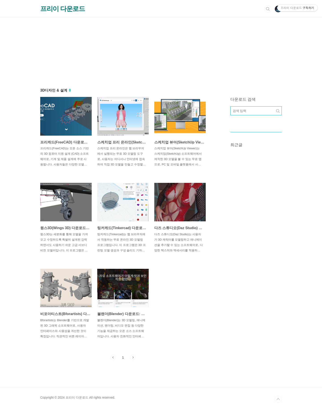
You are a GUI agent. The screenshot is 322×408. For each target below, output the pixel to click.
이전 (113, 357)
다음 (133, 357)
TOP (278, 399)
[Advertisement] (161, 49)
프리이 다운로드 (62, 8)
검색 (268, 9)
